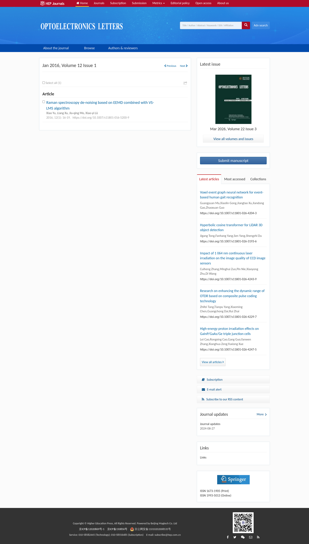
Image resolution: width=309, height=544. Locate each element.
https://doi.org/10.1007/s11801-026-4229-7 (228, 317)
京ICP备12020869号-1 (91, 529)
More (260, 414)
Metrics (158, 3)
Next (184, 66)
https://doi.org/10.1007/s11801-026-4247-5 (228, 349)
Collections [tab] (258, 179)
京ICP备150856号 (117, 529)
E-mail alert (212, 389)
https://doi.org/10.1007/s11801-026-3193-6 (228, 241)
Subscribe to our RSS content (222, 399)
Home (82, 3)
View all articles (213, 362)
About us (223, 3)
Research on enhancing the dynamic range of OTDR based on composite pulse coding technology (232, 296)
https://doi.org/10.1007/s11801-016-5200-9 (101, 117)
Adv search (261, 25)
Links (203, 457)
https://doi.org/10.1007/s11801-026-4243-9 (228, 279)
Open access (203, 3)
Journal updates (210, 424)
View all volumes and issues (233, 139)
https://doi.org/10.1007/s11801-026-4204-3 (228, 213)
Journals (99, 3)
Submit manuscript (233, 160)
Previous (170, 66)
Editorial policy (180, 3)
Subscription (118, 3)
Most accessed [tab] (234, 179)
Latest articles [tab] (209, 179)
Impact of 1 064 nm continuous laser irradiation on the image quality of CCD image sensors (232, 258)
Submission (139, 3)
